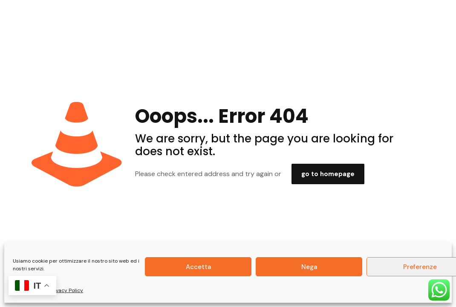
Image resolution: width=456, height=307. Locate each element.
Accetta (198, 267)
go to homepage (328, 174)
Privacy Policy (66, 290)
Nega (309, 267)
